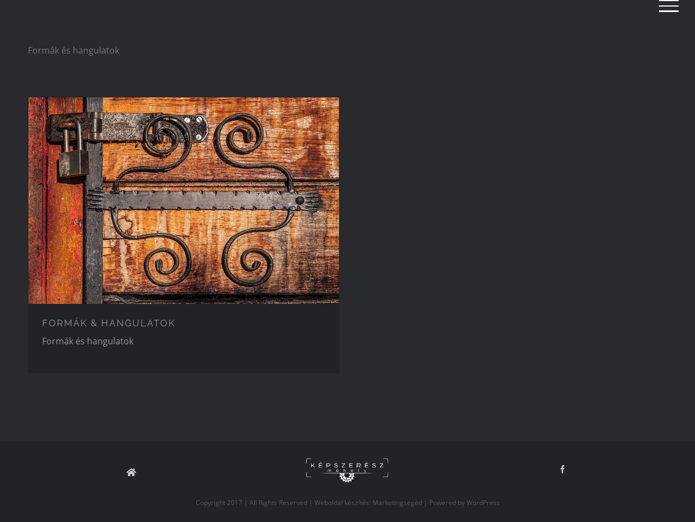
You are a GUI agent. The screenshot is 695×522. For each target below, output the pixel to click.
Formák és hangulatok (87, 341)
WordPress (483, 502)
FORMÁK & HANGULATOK (109, 323)
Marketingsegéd (397, 502)
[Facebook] (562, 469)
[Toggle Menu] (669, 6)
